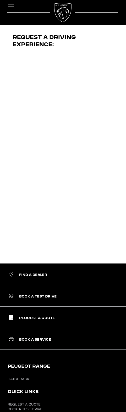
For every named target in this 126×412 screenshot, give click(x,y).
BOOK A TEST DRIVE (25, 409)
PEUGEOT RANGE (29, 366)
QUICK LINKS (23, 391)
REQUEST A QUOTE (24, 404)
